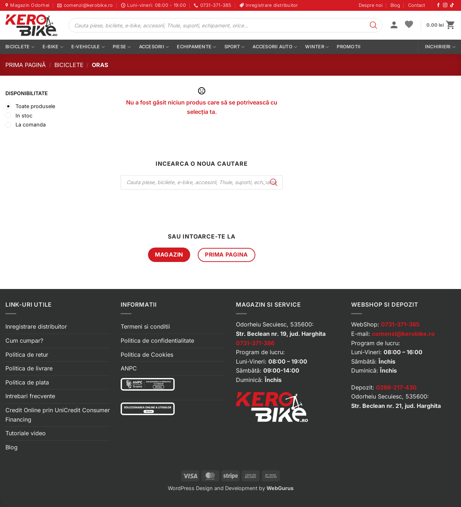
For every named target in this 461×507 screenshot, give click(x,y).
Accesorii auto (274, 47)
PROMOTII (349, 46)
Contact (416, 5)
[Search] (373, 25)
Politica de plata (27, 382)
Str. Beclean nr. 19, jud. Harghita (281, 333)
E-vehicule (88, 47)
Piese (122, 47)
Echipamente (196, 47)
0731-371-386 (255, 343)
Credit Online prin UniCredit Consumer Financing (57, 414)
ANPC (129, 368)
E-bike (52, 47)
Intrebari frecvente (30, 396)
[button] (394, 25)
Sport (234, 47)
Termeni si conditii (145, 326)
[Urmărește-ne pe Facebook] (438, 5)
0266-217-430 (396, 387)
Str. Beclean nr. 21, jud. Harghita (396, 405)
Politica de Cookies (147, 354)
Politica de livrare (29, 368)
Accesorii (154, 47)
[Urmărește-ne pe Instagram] (445, 5)
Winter (317, 47)
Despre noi (370, 5)
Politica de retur (26, 354)
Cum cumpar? (24, 340)
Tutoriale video (25, 433)
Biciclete (20, 47)
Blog (395, 5)
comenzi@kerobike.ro (403, 333)
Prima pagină (25, 64)
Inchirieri (440, 47)
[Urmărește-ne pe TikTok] (452, 5)
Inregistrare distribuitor (36, 326)
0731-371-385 (400, 324)
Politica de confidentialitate (157, 340)
